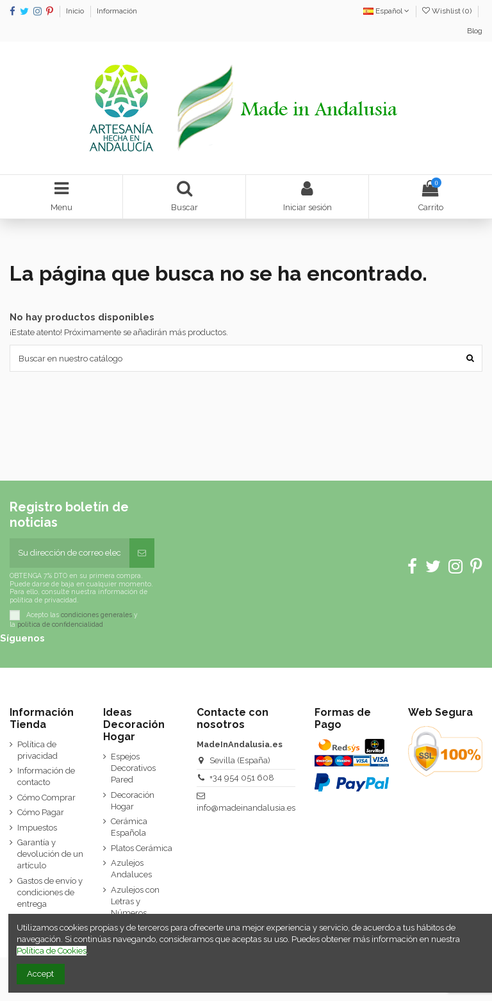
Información (117, 10)
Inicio (76, 10)
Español (386, 10)
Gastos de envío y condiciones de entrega (50, 892)
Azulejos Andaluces (131, 868)
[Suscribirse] (141, 553)
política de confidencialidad (60, 624)
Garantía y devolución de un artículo (50, 854)
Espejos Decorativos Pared (133, 768)
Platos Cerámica (141, 848)
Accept (40, 974)
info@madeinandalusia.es (246, 808)
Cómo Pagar (40, 812)
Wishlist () (447, 10)
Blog (474, 30)
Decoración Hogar (132, 800)
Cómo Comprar (46, 797)
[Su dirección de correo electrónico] (69, 553)
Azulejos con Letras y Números (135, 901)
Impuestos (37, 827)
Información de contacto (46, 776)
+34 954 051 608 (241, 777)
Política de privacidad (37, 750)
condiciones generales (96, 614)
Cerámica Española (129, 827)
